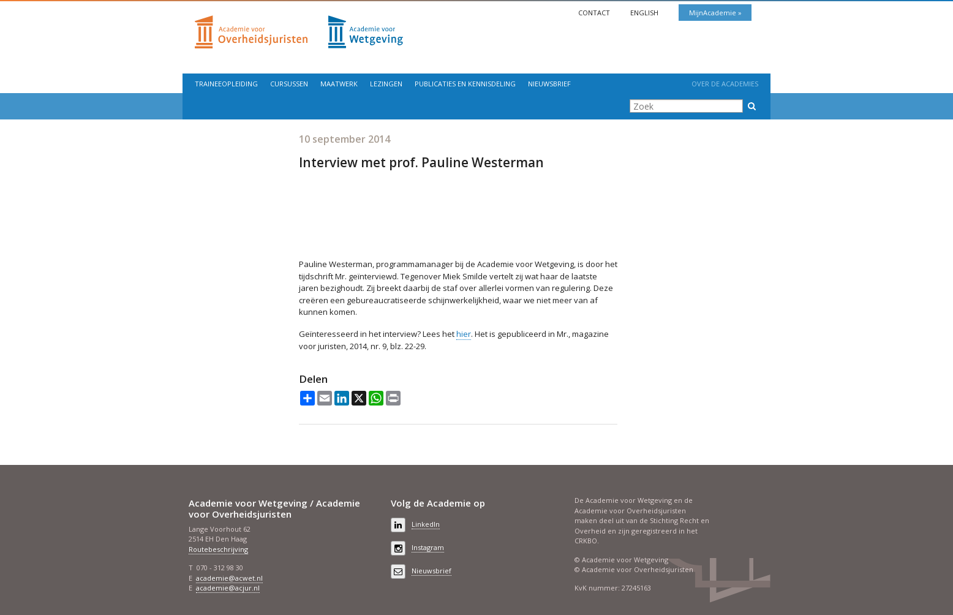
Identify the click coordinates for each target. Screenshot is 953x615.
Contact (595, 12)
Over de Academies (724, 83)
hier (463, 333)
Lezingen (386, 83)
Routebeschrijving (218, 549)
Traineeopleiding (226, 83)
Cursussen (289, 83)
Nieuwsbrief (549, 83)
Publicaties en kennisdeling (465, 83)
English (645, 12)
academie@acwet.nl (229, 578)
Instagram (428, 547)
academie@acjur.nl (228, 587)
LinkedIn (426, 524)
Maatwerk (339, 83)
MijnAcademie (713, 12)
